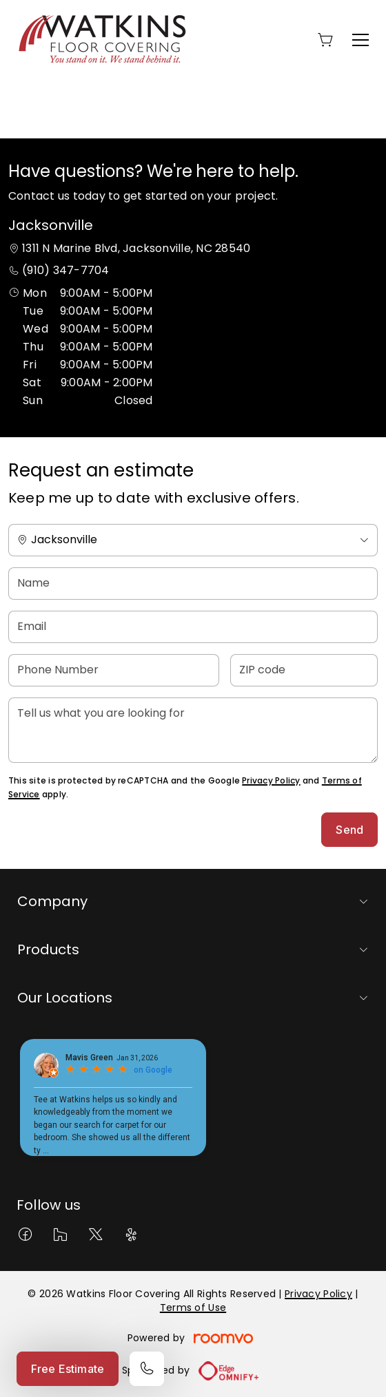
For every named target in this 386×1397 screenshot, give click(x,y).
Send (349, 830)
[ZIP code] (304, 670)
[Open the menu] (360, 40)
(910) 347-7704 (65, 270)
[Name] (193, 583)
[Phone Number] (113, 670)
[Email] (193, 627)
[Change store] (193, 540)
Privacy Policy (271, 780)
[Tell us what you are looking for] (193, 730)
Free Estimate (67, 1369)
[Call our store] (147, 1369)
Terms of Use (193, 1307)
